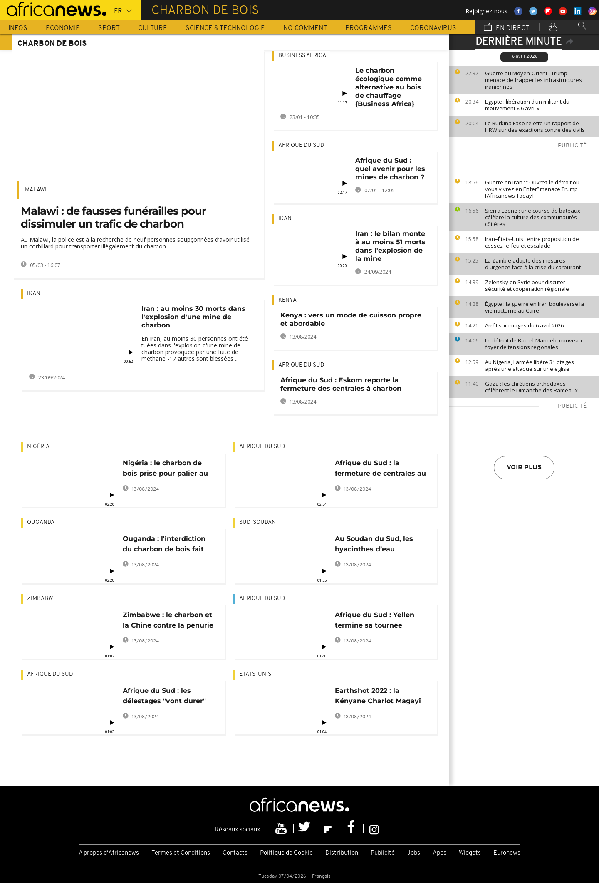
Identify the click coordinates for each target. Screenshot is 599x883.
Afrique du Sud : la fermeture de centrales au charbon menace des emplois (380, 469)
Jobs (413, 853)
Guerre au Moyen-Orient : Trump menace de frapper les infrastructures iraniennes (533, 80)
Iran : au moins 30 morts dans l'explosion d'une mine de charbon (193, 317)
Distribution (341, 853)
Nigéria (38, 447)
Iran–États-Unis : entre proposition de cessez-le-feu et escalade (532, 242)
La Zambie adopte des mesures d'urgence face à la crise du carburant (533, 263)
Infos (17, 28)
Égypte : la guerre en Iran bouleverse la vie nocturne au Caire (534, 307)
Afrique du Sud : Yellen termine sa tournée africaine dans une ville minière (375, 621)
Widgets (470, 853)
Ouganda (40, 522)
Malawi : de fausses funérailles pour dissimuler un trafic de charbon (113, 217)
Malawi (36, 190)
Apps (439, 853)
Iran (33, 293)
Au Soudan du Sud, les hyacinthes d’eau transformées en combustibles (374, 545)
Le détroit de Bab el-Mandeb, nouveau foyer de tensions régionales (533, 343)
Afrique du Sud (301, 145)
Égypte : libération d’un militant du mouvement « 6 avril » (527, 105)
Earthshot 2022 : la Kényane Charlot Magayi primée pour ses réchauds (380, 697)
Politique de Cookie (286, 853)
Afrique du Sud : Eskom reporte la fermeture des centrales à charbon (340, 384)
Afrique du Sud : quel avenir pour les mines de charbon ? (390, 168)
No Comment (305, 28)
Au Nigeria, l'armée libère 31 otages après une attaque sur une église (529, 365)
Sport (109, 28)
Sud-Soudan (257, 522)
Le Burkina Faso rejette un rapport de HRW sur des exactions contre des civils (535, 126)
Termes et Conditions (180, 853)
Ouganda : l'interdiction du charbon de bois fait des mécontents (164, 545)
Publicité (383, 853)
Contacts (235, 853)
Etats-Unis (255, 674)
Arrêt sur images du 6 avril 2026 (524, 325)
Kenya (287, 300)
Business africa (302, 55)
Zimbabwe (42, 598)
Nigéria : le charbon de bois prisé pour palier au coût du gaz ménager (165, 469)
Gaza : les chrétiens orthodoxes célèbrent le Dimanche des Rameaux (531, 387)
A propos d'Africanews (109, 853)
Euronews (506, 853)
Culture (152, 28)
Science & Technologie (225, 28)
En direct (506, 28)
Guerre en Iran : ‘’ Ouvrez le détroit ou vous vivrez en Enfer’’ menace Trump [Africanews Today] (532, 189)
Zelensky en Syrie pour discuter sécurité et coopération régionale (527, 285)
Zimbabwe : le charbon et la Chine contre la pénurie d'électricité (168, 621)
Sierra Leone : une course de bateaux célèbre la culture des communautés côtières (532, 217)
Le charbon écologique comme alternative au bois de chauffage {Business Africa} (388, 87)
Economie (63, 28)
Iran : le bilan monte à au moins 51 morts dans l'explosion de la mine (390, 246)
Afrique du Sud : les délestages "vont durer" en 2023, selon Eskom (164, 697)
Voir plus (524, 467)
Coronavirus (433, 28)
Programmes (368, 28)
